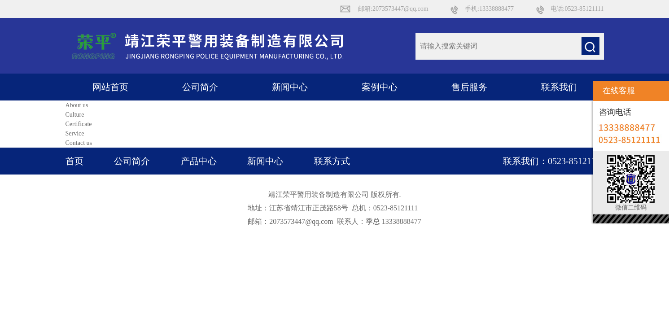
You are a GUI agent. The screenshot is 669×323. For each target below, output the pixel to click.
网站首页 (110, 87)
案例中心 (380, 87)
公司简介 (200, 87)
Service (75, 133)
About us (77, 105)
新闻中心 (290, 87)
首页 (74, 161)
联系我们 (559, 87)
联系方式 (332, 161)
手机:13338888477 (489, 8)
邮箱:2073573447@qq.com (393, 8)
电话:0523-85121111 (577, 8)
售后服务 (469, 87)
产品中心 (199, 161)
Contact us (79, 143)
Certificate (79, 124)
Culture (75, 114)
